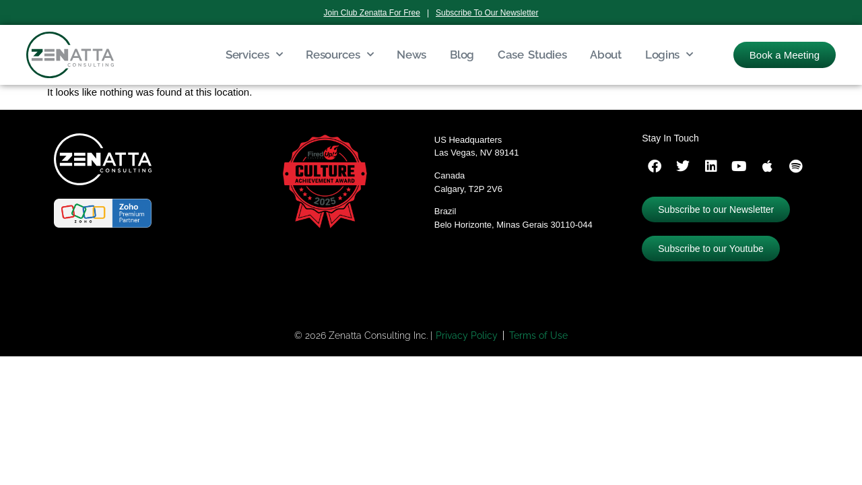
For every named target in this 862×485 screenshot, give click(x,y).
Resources (339, 54)
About (606, 54)
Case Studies (532, 54)
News (411, 54)
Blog (462, 54)
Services (254, 54)
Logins (669, 54)
